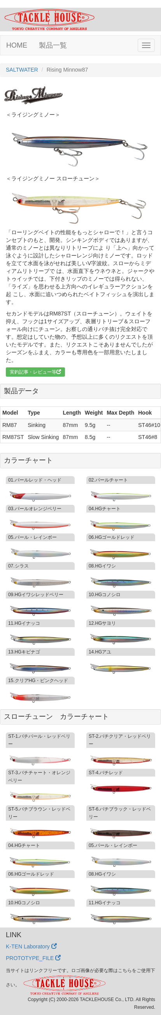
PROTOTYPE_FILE (33, 958)
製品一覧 (53, 45)
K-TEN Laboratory (31, 946)
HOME (16, 45)
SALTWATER (22, 70)
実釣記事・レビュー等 (35, 372)
